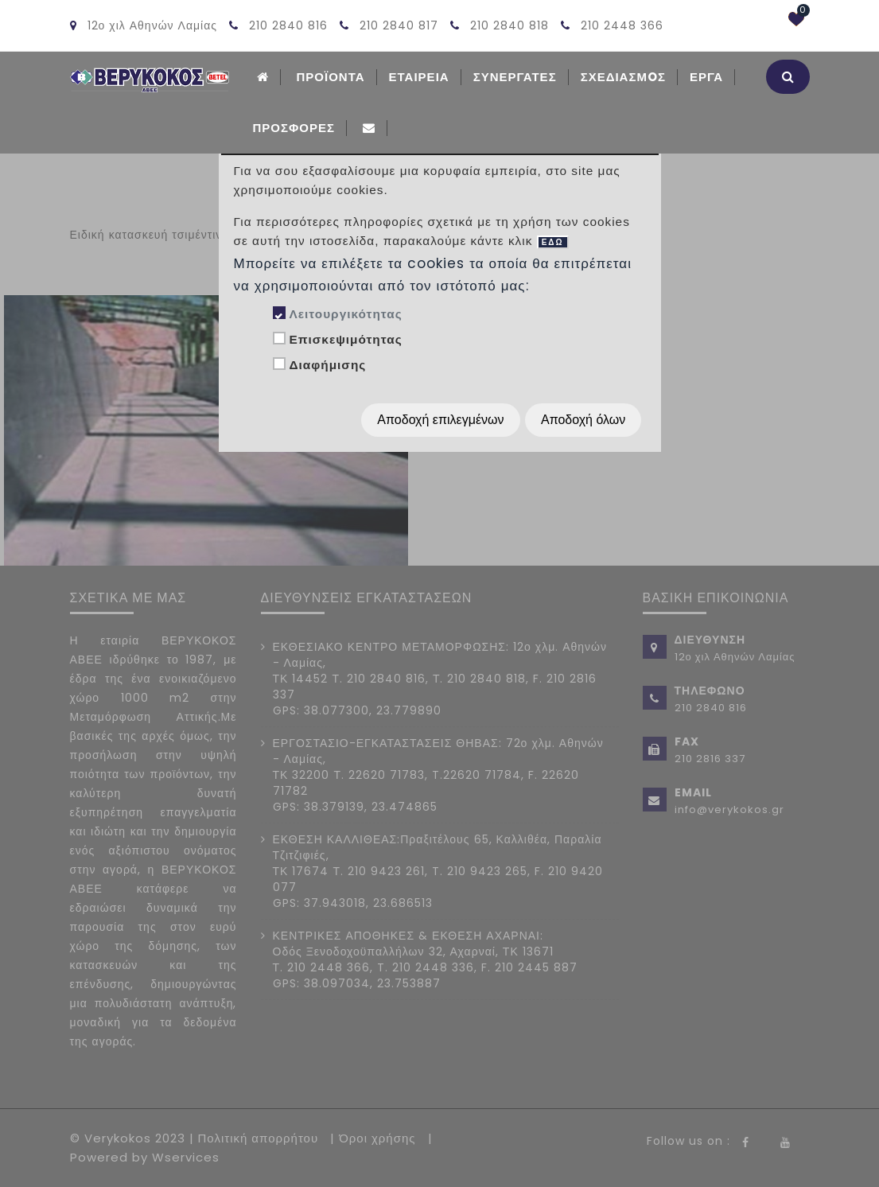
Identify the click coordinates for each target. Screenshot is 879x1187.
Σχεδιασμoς (623, 76)
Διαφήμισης (327, 365)
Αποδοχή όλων (583, 419)
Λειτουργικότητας (345, 314)
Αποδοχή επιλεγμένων (440, 419)
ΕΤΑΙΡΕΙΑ (419, 76)
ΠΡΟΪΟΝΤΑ (331, 76)
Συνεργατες (515, 76)
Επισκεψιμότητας (345, 339)
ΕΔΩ (553, 242)
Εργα (706, 76)
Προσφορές (294, 127)
